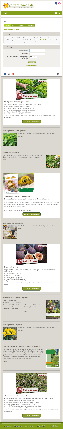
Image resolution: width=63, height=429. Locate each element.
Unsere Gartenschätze (11, 152)
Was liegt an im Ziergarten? (13, 325)
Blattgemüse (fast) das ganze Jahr (16, 102)
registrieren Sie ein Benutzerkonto (43, 40)
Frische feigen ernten (11, 267)
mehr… (20, 136)
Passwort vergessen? (31, 65)
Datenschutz (18, 426)
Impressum (7, 426)
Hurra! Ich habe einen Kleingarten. (15, 298)
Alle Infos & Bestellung (31, 214)
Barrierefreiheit (40, 426)
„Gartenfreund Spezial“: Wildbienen (17, 196)
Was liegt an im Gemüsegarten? (14, 131)
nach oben (54, 426)
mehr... (5, 361)
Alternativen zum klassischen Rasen (17, 396)
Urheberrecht (28, 426)
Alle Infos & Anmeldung (31, 122)
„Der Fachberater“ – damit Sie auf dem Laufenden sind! (22, 346)
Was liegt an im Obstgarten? (13, 223)
